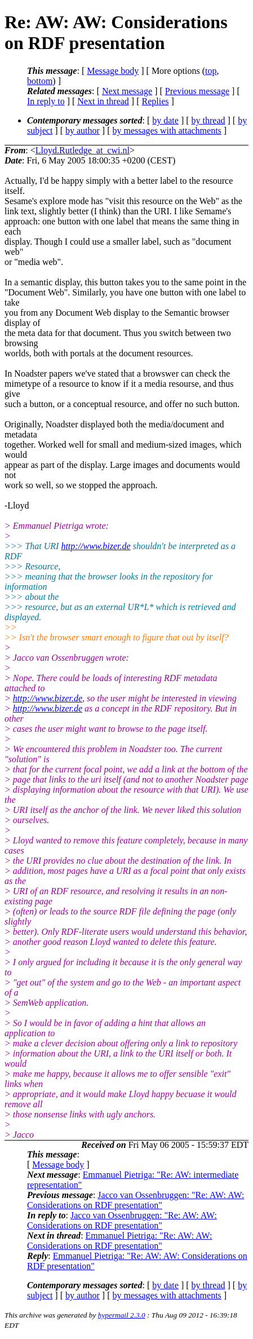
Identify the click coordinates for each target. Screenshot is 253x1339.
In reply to (46, 101)
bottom (39, 81)
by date (165, 120)
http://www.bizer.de (95, 546)
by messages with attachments (167, 130)
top (210, 71)
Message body (113, 71)
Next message (127, 91)
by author (82, 130)
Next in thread (103, 101)
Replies (155, 101)
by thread (208, 120)
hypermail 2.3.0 (121, 1315)
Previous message (197, 91)
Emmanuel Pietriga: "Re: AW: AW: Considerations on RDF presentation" (119, 1240)
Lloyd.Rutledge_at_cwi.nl (82, 150)
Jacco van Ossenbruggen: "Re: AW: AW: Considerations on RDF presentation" (135, 1200)
